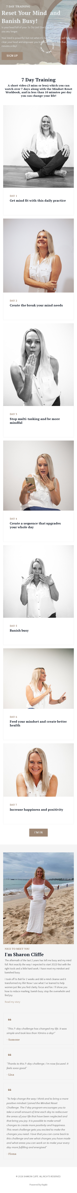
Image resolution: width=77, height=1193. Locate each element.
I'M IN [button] (38, 832)
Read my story (12, 1002)
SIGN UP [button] (12, 55)
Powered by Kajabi (38, 1185)
